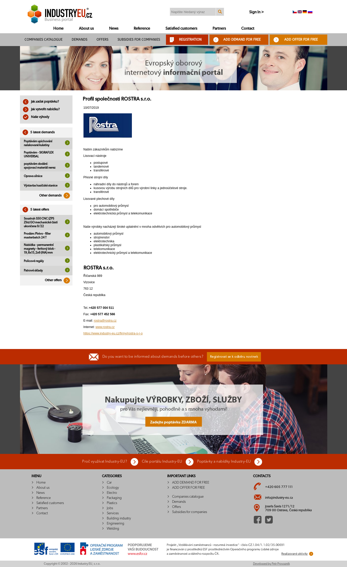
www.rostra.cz (105, 327)
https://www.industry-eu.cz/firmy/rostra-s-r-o (113, 333)
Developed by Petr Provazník (271, 563)
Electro (112, 493)
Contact (247, 28)
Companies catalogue (43, 39)
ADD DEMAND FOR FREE (242, 39)
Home (58, 28)
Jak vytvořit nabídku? (41, 109)
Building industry (119, 518)
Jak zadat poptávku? (41, 101)
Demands (79, 39)
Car (109, 482)
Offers (102, 39)
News (113, 28)
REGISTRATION (190, 39)
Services (113, 513)
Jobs (110, 508)
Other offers (58, 280)
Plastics (112, 503)
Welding (113, 528)
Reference (142, 28)
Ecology (113, 487)
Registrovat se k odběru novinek (234, 356)
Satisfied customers (181, 28)
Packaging (114, 498)
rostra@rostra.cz (105, 320)
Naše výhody (36, 117)
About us (86, 28)
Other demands (55, 195)
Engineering (115, 523)
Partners (219, 28)
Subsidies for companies (139, 39)
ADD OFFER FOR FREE (301, 39)
